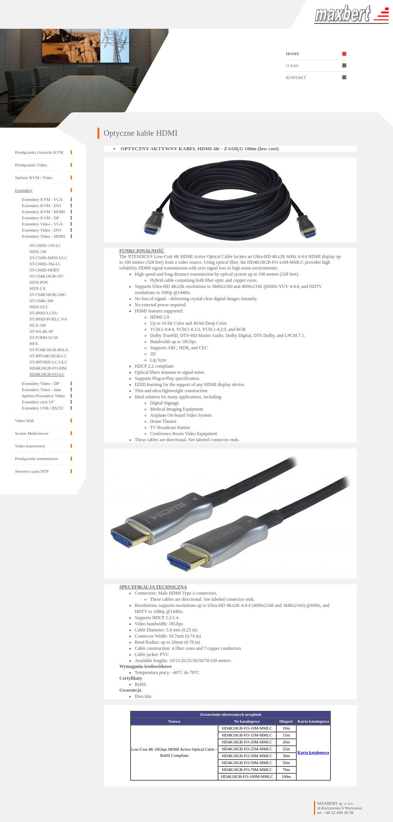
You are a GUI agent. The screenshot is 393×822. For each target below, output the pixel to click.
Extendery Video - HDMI (43, 236)
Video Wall (24, 420)
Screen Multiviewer (31, 433)
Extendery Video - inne (41, 389)
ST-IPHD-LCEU (44, 313)
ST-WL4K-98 (41, 331)
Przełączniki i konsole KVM (39, 152)
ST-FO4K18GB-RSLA (49, 349)
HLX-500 (38, 325)
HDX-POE (39, 282)
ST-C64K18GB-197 (46, 276)
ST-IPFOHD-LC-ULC (49, 362)
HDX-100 (38, 251)
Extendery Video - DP (40, 383)
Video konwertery (30, 446)
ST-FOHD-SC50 (44, 337)
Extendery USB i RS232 (42, 408)
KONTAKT (296, 77)
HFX (34, 343)
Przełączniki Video (31, 165)
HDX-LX (38, 288)
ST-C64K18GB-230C (48, 294)
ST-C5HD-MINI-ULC (49, 257)
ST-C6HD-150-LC (45, 245)
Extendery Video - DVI (41, 230)
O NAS (292, 65)
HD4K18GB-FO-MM (48, 368)
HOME (292, 53)
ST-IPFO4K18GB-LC (48, 355)
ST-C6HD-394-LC (45, 263)
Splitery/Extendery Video (43, 395)
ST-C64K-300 (41, 300)
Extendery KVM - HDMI (43, 211)
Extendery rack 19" (38, 401)
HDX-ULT (39, 306)
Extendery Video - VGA (42, 224)
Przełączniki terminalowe (36, 458)
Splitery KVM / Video (34, 177)
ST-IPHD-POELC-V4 (48, 319)
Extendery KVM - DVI (41, 205)
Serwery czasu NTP (31, 471)
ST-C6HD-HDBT (44, 270)
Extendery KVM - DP (40, 217)
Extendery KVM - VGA (42, 199)
